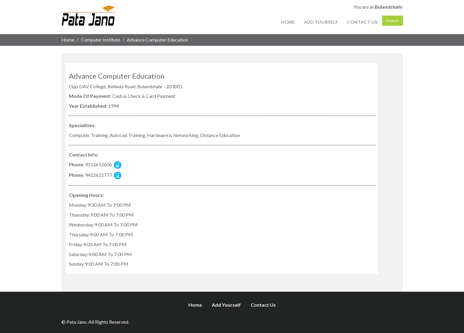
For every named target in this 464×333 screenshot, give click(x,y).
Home (288, 22)
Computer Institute (100, 39)
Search (392, 20)
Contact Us (362, 22)
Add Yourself (321, 22)
